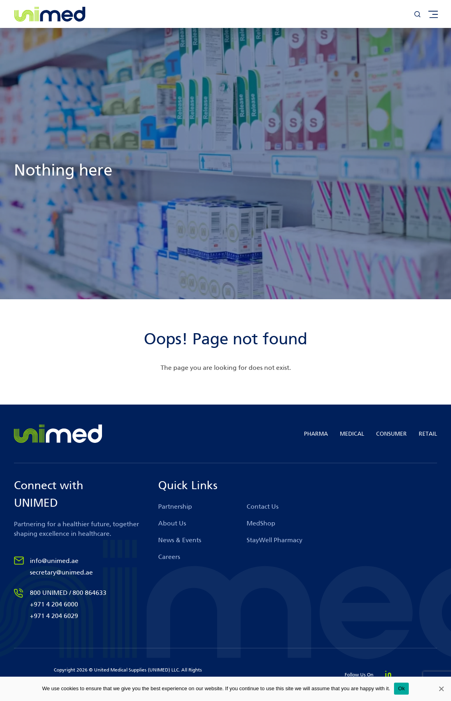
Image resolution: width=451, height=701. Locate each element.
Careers (169, 557)
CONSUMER (391, 433)
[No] (441, 689)
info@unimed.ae (54, 561)
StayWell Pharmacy (274, 540)
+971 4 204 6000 (54, 604)
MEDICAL (352, 433)
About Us (172, 523)
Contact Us (262, 506)
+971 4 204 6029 (54, 616)
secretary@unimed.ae (61, 572)
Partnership (175, 506)
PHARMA (316, 433)
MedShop (261, 523)
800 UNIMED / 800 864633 (68, 592)
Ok (401, 688)
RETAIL (428, 433)
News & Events (179, 540)
